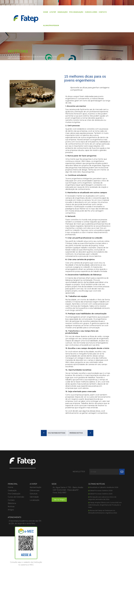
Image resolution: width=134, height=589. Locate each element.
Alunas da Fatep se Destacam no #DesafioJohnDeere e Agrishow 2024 (83, 557)
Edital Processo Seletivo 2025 (83, 536)
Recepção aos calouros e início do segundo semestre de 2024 (83, 541)
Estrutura (29, 534)
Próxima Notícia (76, 484)
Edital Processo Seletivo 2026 (83, 533)
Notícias (11, 546)
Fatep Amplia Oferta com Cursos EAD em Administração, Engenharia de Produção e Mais (83, 549)
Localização (30, 540)
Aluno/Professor (47, 27)
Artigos (11, 550)
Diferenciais (30, 530)
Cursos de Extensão (16, 537)
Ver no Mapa (51, 545)
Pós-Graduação (72, 12)
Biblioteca (12, 543)
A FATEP (48, 12)
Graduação (58, 12)
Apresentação (31, 527)
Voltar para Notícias (56, 484)
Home (41, 12)
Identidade (30, 537)
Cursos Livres (86, 12)
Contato (98, 12)
